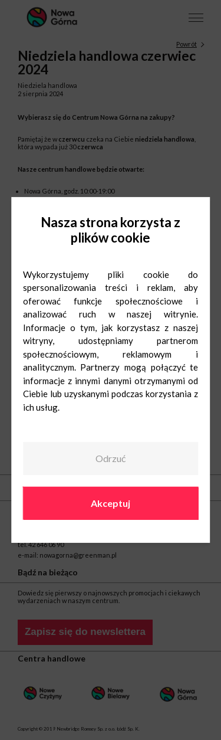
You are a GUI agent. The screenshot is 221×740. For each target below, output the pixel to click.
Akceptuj (110, 502)
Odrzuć (110, 458)
